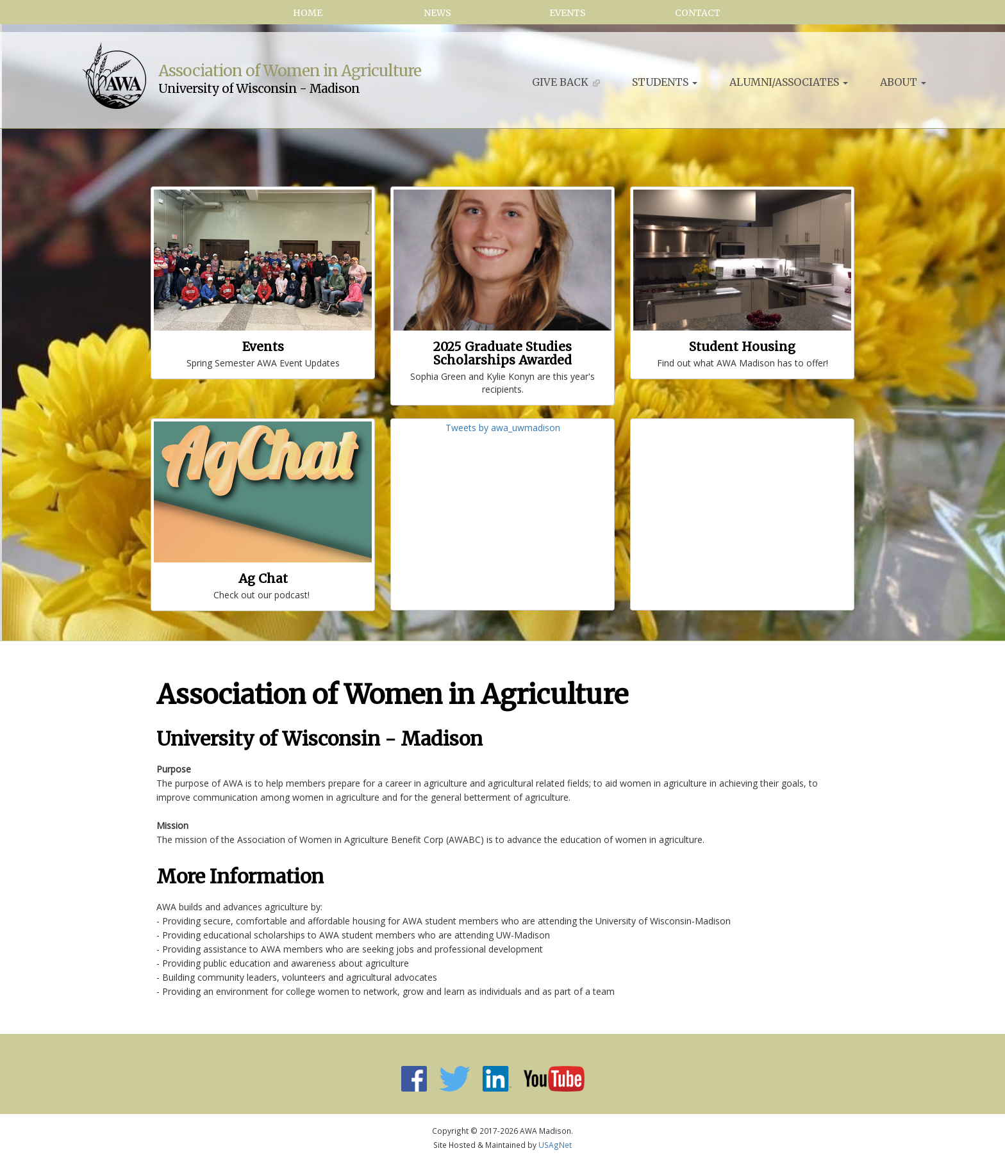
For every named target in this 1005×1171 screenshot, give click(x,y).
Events (567, 13)
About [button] (903, 82)
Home (307, 13)
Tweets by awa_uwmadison (502, 428)
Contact (697, 13)
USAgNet (555, 1145)
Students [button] (664, 82)
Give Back (566, 82)
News (437, 13)
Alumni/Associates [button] (788, 82)
